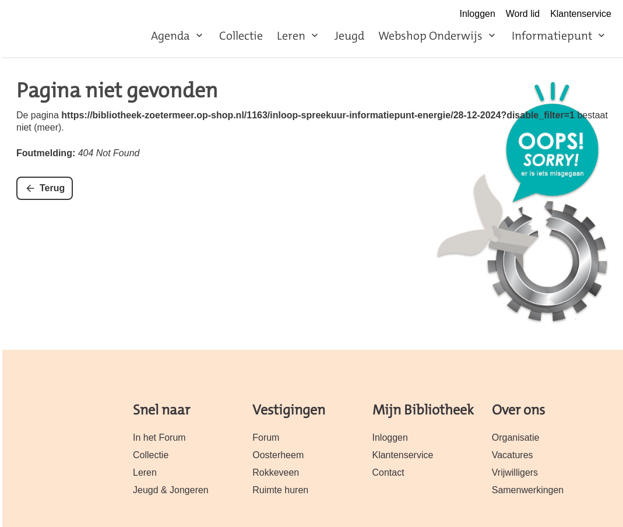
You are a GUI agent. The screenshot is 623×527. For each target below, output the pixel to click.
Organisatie (516, 437)
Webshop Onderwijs (430, 35)
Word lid (523, 14)
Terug (52, 188)
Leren (291, 35)
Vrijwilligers (515, 472)
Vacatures (512, 455)
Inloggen (477, 14)
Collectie (241, 35)
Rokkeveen (275, 472)
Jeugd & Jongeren (171, 490)
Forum (265, 437)
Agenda (170, 35)
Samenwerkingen (528, 490)
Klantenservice (580, 14)
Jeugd (349, 35)
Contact (388, 472)
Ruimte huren (280, 490)
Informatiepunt (552, 35)
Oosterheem (278, 455)
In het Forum (159, 437)
